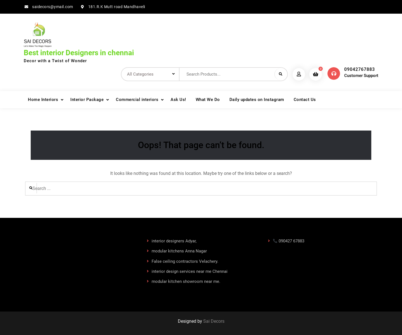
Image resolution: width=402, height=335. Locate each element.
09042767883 (359, 69)
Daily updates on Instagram (256, 99)
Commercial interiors (137, 99)
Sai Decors (213, 321)
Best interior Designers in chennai (79, 53)
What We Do (208, 99)
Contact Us (305, 99)
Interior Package (87, 99)
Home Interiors (43, 99)
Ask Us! (178, 99)
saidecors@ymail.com (52, 6)
